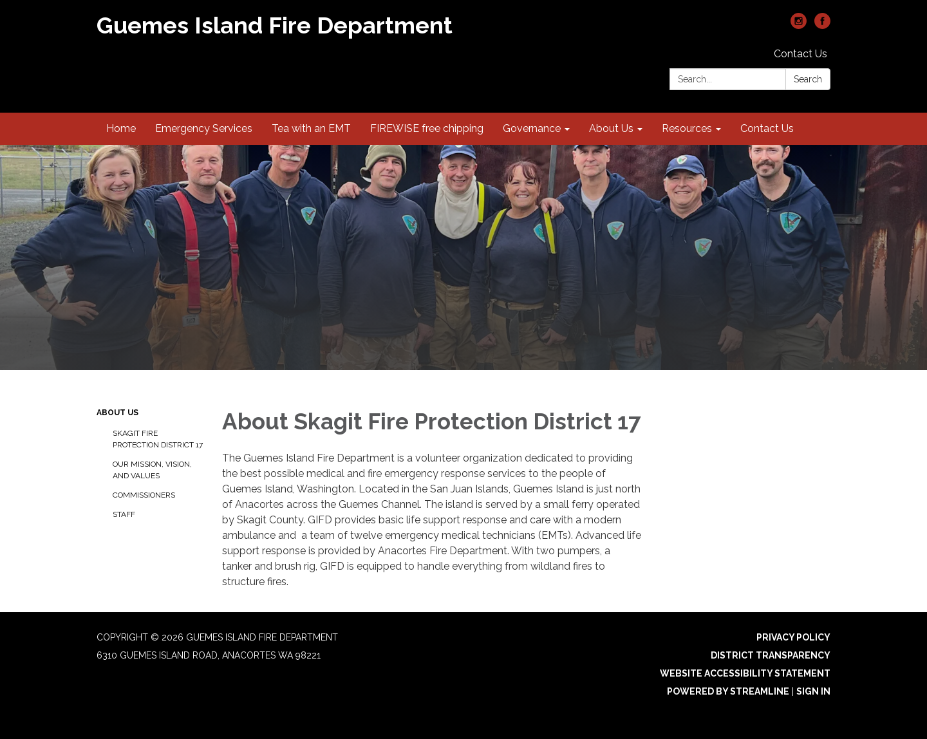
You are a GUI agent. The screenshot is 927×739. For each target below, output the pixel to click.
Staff (124, 514)
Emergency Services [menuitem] (203, 128)
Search (808, 79)
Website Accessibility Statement (745, 673)
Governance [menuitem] (532, 128)
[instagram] (799, 25)
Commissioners (144, 495)
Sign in (813, 691)
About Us (117, 412)
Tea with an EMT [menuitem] (311, 128)
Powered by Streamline (728, 691)
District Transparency (770, 655)
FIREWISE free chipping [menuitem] (426, 128)
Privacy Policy (793, 637)
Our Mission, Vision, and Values (152, 470)
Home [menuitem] (121, 128)
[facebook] (822, 25)
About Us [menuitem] (611, 128)
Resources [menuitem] (687, 128)
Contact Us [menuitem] (767, 128)
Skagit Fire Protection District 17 (158, 439)
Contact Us (800, 54)
